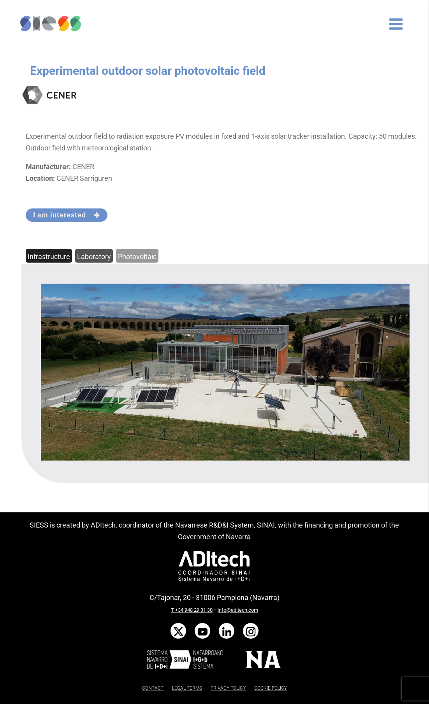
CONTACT (153, 688)
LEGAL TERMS (187, 688)
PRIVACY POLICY (228, 688)
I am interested (66, 215)
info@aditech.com (238, 610)
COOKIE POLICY (270, 688)
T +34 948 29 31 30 (192, 610)
